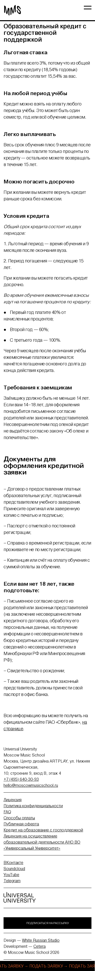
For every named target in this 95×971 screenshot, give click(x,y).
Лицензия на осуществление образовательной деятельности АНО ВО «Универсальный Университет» (42, 842)
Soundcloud (14, 868)
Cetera (39, 946)
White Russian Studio (41, 940)
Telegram (12, 880)
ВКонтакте (13, 862)
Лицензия (13, 799)
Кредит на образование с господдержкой (43, 829)
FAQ (7, 811)
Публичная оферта (21, 823)
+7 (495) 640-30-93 (21, 779)
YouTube (11, 874)
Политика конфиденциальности (33, 805)
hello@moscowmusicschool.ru (31, 785)
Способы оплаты (19, 817)
